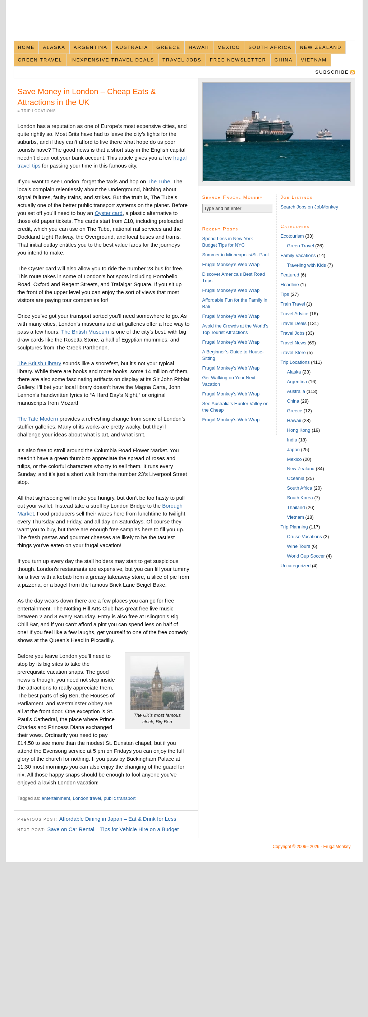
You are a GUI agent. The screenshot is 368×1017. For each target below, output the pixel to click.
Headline (290, 284)
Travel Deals (294, 323)
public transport (119, 798)
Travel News (294, 342)
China (284, 60)
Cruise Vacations (304, 536)
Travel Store (293, 352)
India (292, 440)
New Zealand (320, 47)
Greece (168, 47)
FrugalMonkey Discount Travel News (184, 24)
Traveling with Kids (306, 265)
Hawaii (199, 47)
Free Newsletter (238, 60)
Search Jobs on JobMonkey (309, 207)
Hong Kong (298, 430)
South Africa (269, 47)
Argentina (90, 47)
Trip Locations (38, 111)
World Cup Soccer (306, 556)
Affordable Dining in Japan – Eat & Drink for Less (117, 819)
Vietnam (314, 60)
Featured (290, 275)
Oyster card (109, 213)
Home (26, 47)
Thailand (296, 507)
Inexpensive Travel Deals (112, 60)
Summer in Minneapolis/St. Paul (235, 254)
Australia (132, 47)
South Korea (300, 497)
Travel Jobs (182, 60)
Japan (293, 449)
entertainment (56, 798)
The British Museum (85, 332)
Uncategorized (296, 565)
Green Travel (40, 60)
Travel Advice (295, 313)
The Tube (158, 181)
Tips (285, 294)
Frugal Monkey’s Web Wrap (231, 264)
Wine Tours (298, 546)
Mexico (228, 47)
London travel (87, 798)
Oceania (295, 478)
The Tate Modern (38, 419)
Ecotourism (292, 236)
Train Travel (293, 304)
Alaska (54, 47)
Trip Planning (294, 527)
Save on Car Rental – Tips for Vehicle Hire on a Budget (113, 829)
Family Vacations (298, 255)
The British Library (39, 363)
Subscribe (332, 72)
